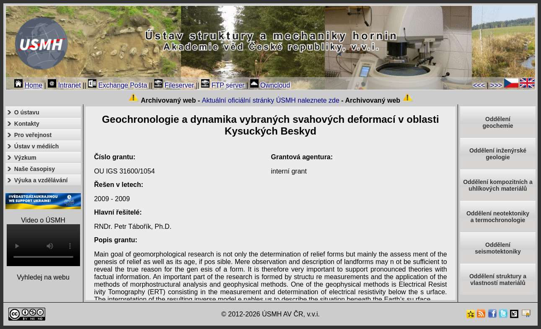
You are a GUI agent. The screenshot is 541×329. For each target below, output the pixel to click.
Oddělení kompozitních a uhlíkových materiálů (498, 185)
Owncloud (270, 85)
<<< (479, 85)
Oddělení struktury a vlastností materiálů (497, 279)
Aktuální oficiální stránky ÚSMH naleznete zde (270, 100)
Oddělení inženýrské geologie (497, 154)
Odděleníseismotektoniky (498, 248)
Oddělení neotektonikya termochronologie (497, 216)
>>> (496, 85)
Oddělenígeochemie (497, 122)
